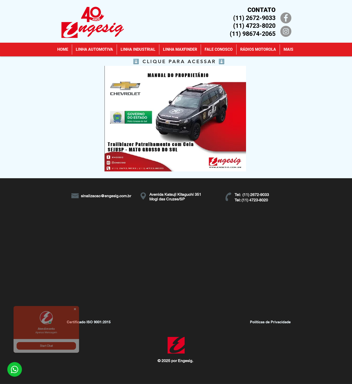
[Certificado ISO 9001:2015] (88, 322)
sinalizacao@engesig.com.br (106, 196)
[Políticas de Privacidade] (270, 322)
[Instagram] (285, 31)
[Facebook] (285, 17)
